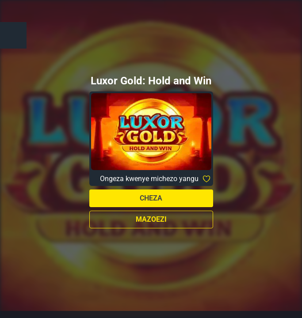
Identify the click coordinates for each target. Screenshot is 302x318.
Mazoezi (151, 219)
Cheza (151, 198)
